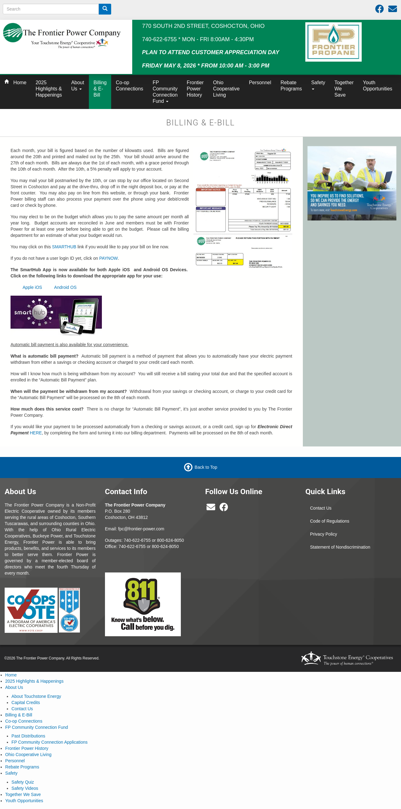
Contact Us (320, 508)
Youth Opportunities (377, 85)
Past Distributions (28, 735)
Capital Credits (25, 702)
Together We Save (344, 89)
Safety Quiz (22, 782)
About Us (77, 85)
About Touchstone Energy (36, 696)
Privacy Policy (323, 534)
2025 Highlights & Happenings (49, 89)
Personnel (260, 82)
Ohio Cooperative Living (226, 89)
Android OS (65, 287)
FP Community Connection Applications (49, 742)
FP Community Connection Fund (165, 92)
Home (19, 82)
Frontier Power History (195, 89)
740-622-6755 (132, 546)
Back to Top (206, 467)
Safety (318, 85)
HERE (36, 432)
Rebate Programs (291, 85)
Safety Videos (24, 788)
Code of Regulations (329, 521)
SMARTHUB (64, 246)
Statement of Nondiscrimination (340, 547)
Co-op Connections (129, 85)
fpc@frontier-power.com (141, 528)
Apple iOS (32, 287)
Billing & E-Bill (100, 89)
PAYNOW (108, 258)
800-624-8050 (170, 540)
